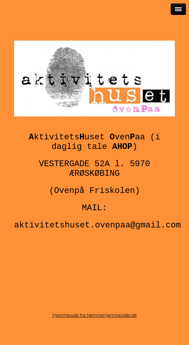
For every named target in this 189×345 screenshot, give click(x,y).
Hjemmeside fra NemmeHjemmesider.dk (94, 315)
